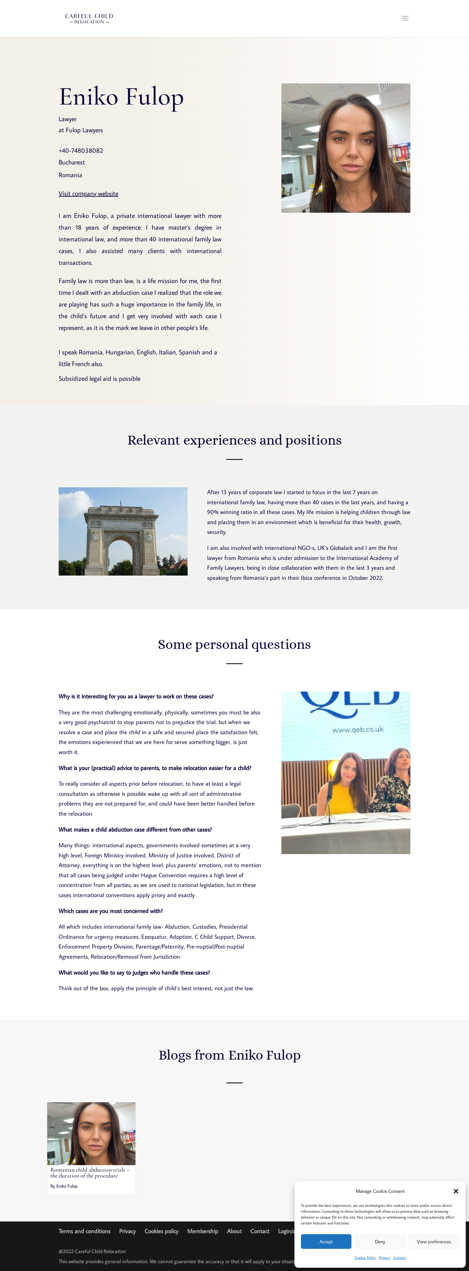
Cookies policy (161, 1231)
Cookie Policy (365, 1257)
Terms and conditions (84, 1231)
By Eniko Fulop (64, 1186)
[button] (456, 1191)
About (234, 1231)
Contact (399, 1257)
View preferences (434, 1241)
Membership (202, 1231)
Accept (326, 1241)
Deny (380, 1241)
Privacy (384, 1257)
